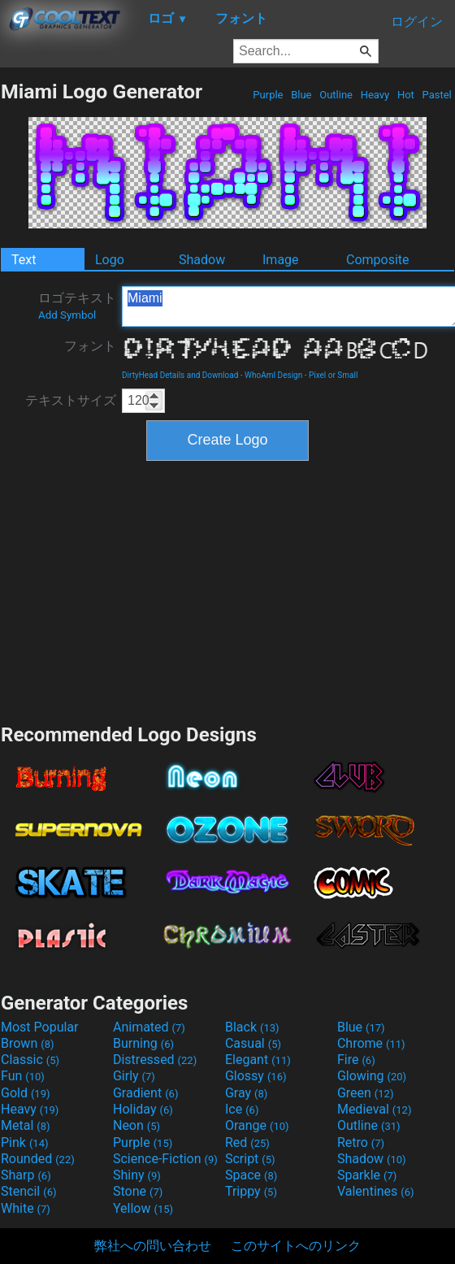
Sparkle (366, 1175)
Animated (149, 1027)
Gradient (145, 1093)
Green (365, 1093)
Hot (406, 95)
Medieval (374, 1109)
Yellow (143, 1208)
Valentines (375, 1191)
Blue (301, 95)
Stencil (28, 1191)
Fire (356, 1059)
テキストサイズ (70, 400)
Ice (241, 1109)
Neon (136, 1125)
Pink (25, 1142)
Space (251, 1175)
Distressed (155, 1059)
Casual (253, 1043)
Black (252, 1027)
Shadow (202, 259)
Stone (137, 1191)
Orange (257, 1125)
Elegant (258, 1059)
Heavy (375, 95)
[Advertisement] (227, 590)
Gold (25, 1093)
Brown (27, 1043)
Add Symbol (67, 315)
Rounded (38, 1158)
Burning (143, 1043)
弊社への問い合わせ (152, 1245)
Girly (134, 1076)
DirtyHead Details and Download (180, 375)
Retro (360, 1142)
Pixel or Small (333, 375)
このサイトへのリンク (296, 1245)
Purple (268, 95)
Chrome (371, 1043)
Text (23, 259)
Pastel (436, 95)
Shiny (137, 1175)
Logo (109, 259)
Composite (378, 259)
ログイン (417, 21)
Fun (23, 1076)
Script (250, 1158)
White (25, 1208)
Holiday (143, 1109)
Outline (336, 95)
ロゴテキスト (77, 305)
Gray (246, 1093)
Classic (30, 1059)
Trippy (251, 1191)
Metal (25, 1125)
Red (247, 1142)
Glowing (371, 1076)
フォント (90, 346)
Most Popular (40, 1027)
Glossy (256, 1076)
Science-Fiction (165, 1158)
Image (280, 259)
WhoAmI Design (273, 375)
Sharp (26, 1175)
